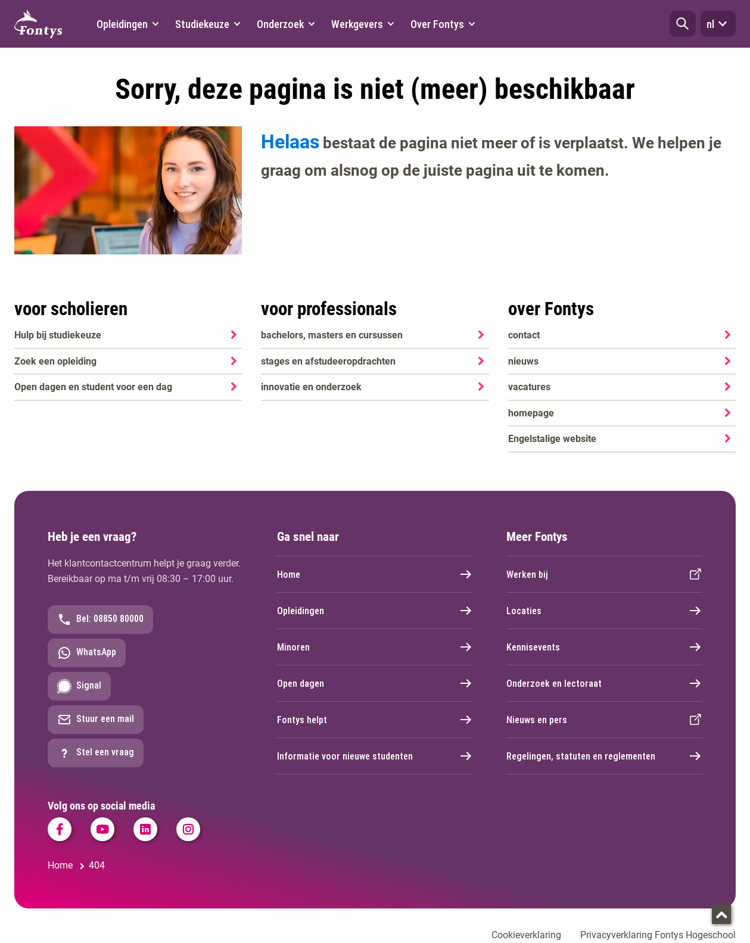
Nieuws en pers (604, 719)
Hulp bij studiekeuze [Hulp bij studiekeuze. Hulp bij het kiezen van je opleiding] (57, 335)
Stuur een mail (95, 719)
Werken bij (604, 574)
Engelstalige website (552, 438)
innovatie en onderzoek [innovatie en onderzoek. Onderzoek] (311, 387)
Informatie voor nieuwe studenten (375, 756)
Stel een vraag (95, 753)
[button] (683, 24)
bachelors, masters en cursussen (332, 335)
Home (375, 574)
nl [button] (718, 24)
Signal (79, 686)
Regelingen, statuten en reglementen (604, 756)
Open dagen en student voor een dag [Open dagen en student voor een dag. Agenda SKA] (93, 387)
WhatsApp (86, 653)
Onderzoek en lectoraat (604, 683)
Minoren (375, 647)
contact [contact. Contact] (524, 335)
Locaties (604, 610)
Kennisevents (604, 647)
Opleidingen (375, 610)
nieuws (523, 361)
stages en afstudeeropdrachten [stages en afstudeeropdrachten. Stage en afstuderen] (328, 361)
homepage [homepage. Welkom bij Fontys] (531, 413)
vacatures (529, 387)
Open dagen (375, 683)
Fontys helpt (375, 719)
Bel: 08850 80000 (100, 619)
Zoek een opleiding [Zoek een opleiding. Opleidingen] (55, 361)
